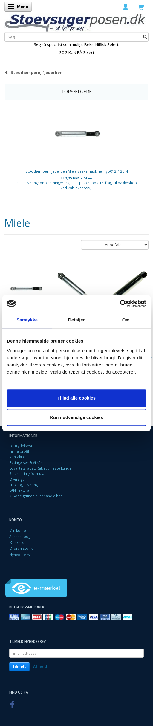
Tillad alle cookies (76, 397)
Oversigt (16, 479)
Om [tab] (126, 319)
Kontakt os (18, 456)
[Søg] (145, 37)
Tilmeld (19, 666)
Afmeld (40, 666)
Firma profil (19, 451)
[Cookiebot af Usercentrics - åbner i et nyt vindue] (120, 303)
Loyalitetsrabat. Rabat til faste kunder (41, 468)
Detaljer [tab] (76, 319)
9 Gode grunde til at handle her (35, 495)
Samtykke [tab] (27, 319)
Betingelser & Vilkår (25, 462)
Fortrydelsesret (22, 445)
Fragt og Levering (23, 484)
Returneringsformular (27, 473)
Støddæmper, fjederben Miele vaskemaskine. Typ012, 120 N (76, 171)
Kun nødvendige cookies (76, 417)
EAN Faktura (19, 490)
